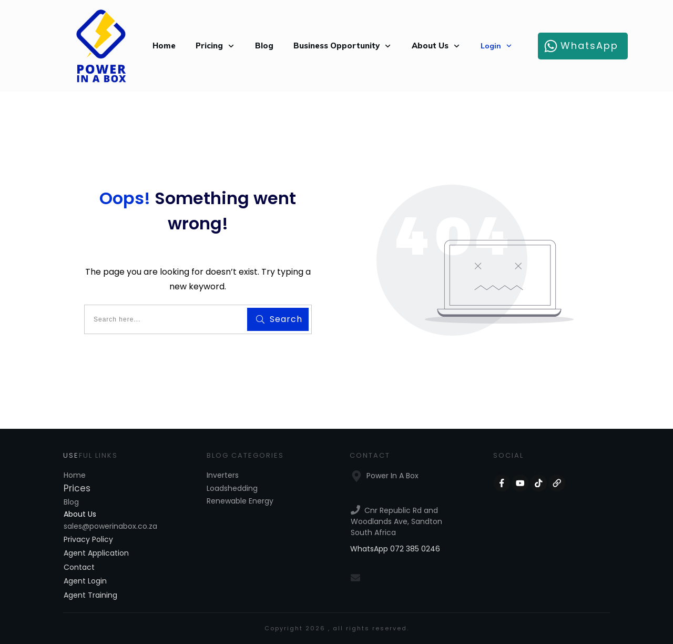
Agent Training (90, 595)
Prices (77, 488)
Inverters (223, 475)
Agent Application (96, 553)
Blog (71, 502)
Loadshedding (232, 488)
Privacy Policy (88, 539)
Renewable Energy (240, 501)
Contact (79, 567)
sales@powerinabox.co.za (110, 526)
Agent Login (85, 581)
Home (75, 475)
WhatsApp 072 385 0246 (395, 549)
